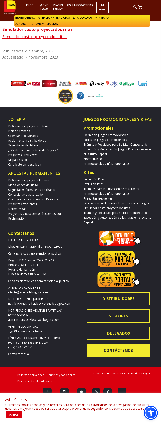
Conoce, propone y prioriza (36, 23)
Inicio (29, 5)
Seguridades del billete (23, 145)
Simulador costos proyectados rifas (34, 36)
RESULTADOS (73, 5)
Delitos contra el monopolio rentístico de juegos (116, 203)
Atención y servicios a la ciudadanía (66, 17)
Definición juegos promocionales (106, 135)
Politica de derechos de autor (34, 381)
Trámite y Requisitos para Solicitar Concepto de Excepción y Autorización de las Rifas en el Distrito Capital (117, 217)
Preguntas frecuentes (22, 204)
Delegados (118, 333)
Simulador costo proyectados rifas (107, 208)
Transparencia (25, 17)
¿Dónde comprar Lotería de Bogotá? (33, 150)
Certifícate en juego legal (25, 164)
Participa (102, 17)
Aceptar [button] (14, 414)
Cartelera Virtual (19, 354)
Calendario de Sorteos (23, 136)
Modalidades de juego (23, 185)
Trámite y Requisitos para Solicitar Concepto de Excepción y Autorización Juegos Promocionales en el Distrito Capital (118, 149)
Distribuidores (118, 298)
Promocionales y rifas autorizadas (107, 164)
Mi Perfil (102, 7)
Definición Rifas (94, 179)
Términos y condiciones (61, 375)
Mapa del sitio (17, 160)
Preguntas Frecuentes (23, 155)
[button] (151, 413)
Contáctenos (118, 350)
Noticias (87, 5)
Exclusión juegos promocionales (105, 140)
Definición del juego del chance (29, 180)
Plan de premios (58, 7)
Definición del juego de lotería (28, 126)
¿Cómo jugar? (44, 7)
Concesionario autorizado (25, 194)
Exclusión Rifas (94, 184)
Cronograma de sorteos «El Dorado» (33, 199)
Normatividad (17, 209)
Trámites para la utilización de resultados (111, 189)
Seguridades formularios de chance (32, 190)
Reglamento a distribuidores (27, 140)
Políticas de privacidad (30, 375)
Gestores (118, 315)
